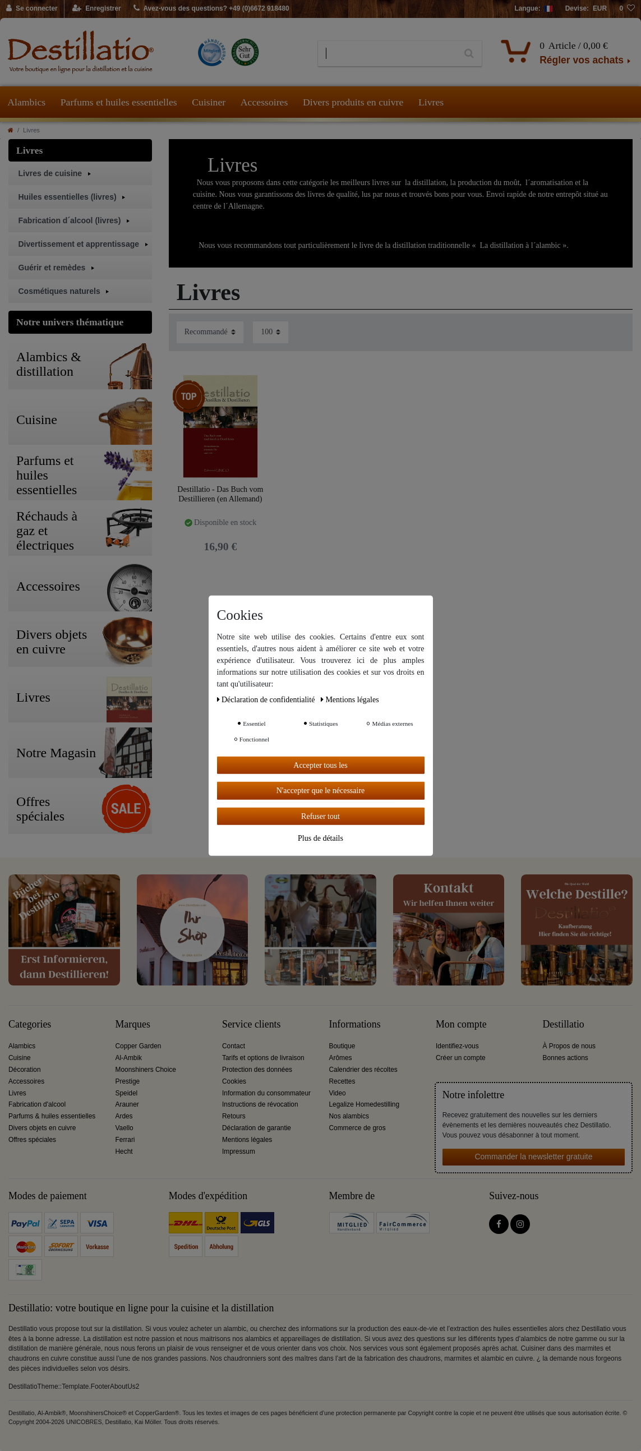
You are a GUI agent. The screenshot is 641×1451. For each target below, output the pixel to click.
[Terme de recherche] (387, 54)
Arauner (127, 1104)
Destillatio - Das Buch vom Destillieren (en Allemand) (220, 494)
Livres (431, 102)
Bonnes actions (565, 1058)
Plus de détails (320, 838)
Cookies (234, 1081)
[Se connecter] (32, 9)
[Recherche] (469, 54)
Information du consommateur (266, 1093)
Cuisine (19, 1058)
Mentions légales (247, 1140)
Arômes (340, 1058)
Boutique (342, 1046)
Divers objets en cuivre (42, 1128)
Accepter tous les (320, 765)
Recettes (342, 1081)
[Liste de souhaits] (627, 9)
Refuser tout (320, 816)
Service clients (251, 1024)
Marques (133, 1024)
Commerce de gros (357, 1128)
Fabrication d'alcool (37, 1104)
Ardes (124, 1116)
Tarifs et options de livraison (263, 1058)
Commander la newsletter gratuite (533, 1156)
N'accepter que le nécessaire (320, 790)
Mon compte (461, 1024)
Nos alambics (349, 1116)
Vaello (124, 1128)
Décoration (24, 1070)
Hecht (124, 1151)
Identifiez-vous (457, 1046)
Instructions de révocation (260, 1104)
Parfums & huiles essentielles (51, 1116)
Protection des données (257, 1070)
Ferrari (125, 1140)
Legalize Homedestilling (364, 1104)
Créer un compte (461, 1058)
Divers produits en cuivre (353, 102)
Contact (233, 1046)
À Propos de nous (569, 1046)
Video (337, 1093)
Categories (29, 1024)
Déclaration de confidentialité (267, 699)
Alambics (26, 102)
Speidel (127, 1093)
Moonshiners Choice (146, 1070)
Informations (355, 1024)
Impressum (238, 1151)
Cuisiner (208, 102)
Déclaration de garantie (256, 1128)
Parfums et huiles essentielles (119, 102)
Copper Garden (139, 1046)
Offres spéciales (32, 1140)
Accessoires (264, 102)
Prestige (128, 1081)
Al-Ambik (129, 1058)
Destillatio (563, 1024)
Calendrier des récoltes (363, 1070)
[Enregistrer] (96, 9)
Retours (234, 1116)
